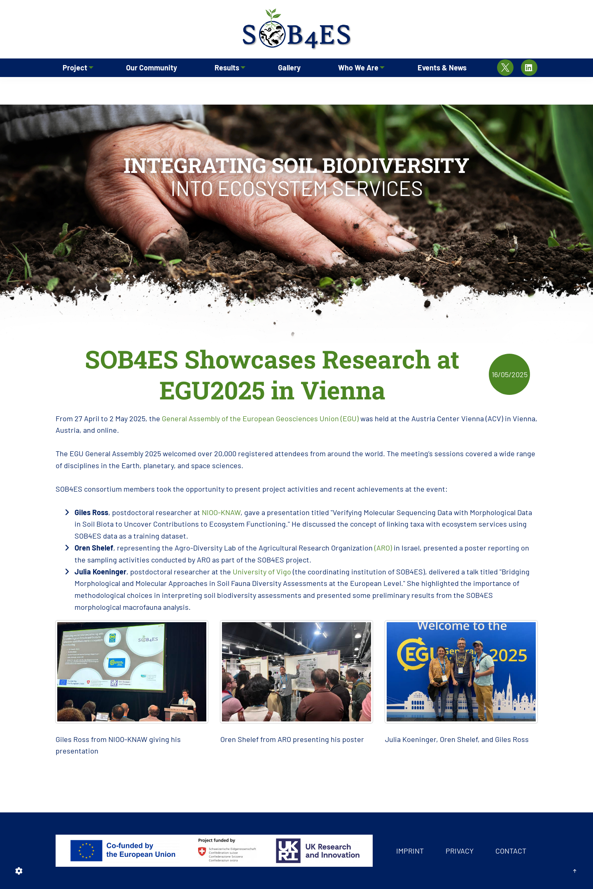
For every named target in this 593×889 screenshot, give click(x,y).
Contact (510, 850)
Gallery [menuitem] (290, 88)
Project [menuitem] (73, 88)
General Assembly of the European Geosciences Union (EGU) (260, 418)
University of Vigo (262, 571)
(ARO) (383, 547)
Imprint (410, 850)
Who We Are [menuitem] (356, 88)
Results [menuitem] (224, 88)
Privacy (460, 850)
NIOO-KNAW (221, 512)
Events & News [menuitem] (442, 88)
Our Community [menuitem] (151, 88)
